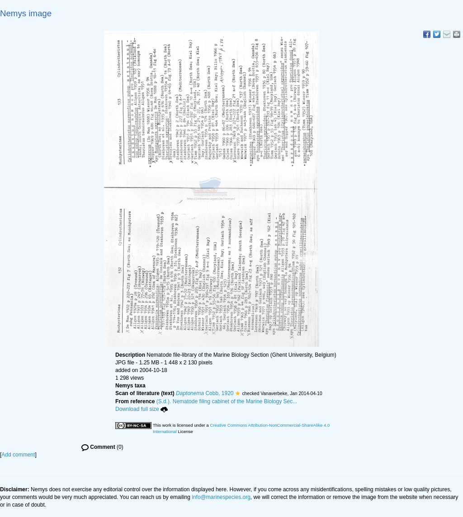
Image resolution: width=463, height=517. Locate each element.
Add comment (18, 455)
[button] (237, 393)
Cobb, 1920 (204, 393)
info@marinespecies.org (221, 497)
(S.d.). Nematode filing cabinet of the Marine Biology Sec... (227, 401)
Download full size (141, 409)
